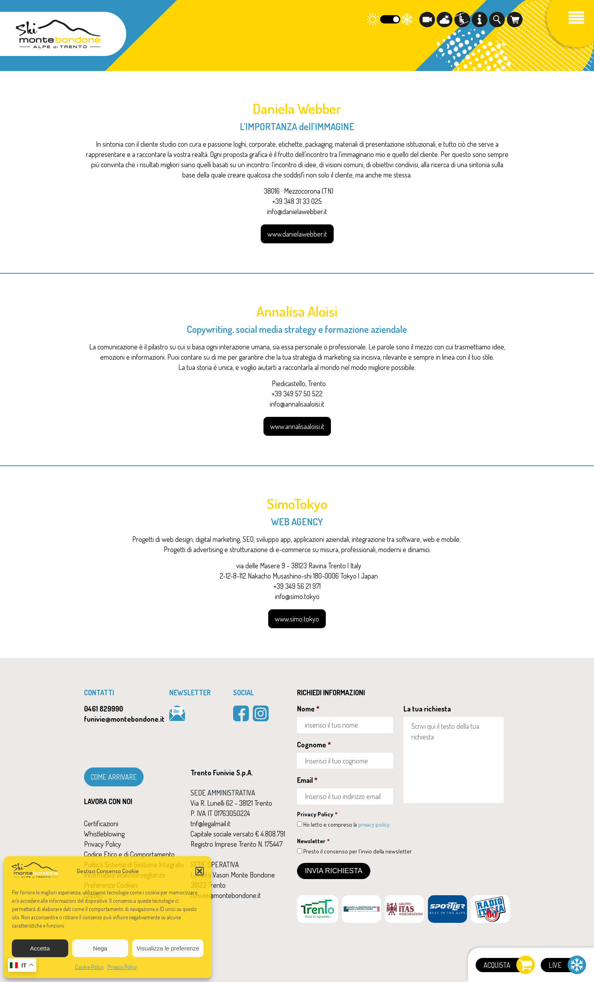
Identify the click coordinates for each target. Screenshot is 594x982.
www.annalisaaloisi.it (297, 426)
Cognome (314, 744)
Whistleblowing (104, 833)
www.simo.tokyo (297, 618)
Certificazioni (101, 823)
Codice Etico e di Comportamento (129, 854)
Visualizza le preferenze (167, 948)
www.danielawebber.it (297, 234)
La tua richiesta (427, 708)
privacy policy (373, 824)
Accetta (40, 948)
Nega (100, 948)
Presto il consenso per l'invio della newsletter (357, 851)
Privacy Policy (122, 966)
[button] (200, 871)
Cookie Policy (89, 966)
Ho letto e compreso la (346, 824)
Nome (308, 708)
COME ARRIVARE (114, 777)
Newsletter (313, 841)
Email (307, 780)
